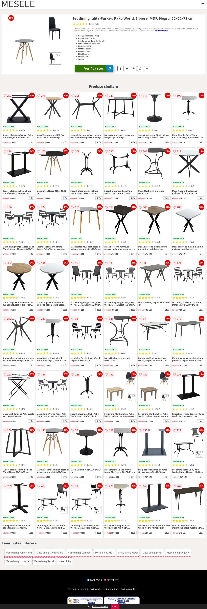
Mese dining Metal (128, 552)
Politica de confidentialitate (104, 589)
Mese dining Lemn (152, 552)
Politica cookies (129, 589)
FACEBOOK (94, 580)
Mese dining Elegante (178, 552)
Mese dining (64, 561)
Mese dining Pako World (19, 552)
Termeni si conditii (78, 589)
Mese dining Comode (79, 552)
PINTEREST (111, 580)
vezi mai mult (161, 30)
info (31, 142)
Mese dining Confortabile (49, 552)
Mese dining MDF (104, 552)
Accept (115, 606)
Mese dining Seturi (44, 561)
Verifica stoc (98, 68)
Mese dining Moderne (17, 561)
